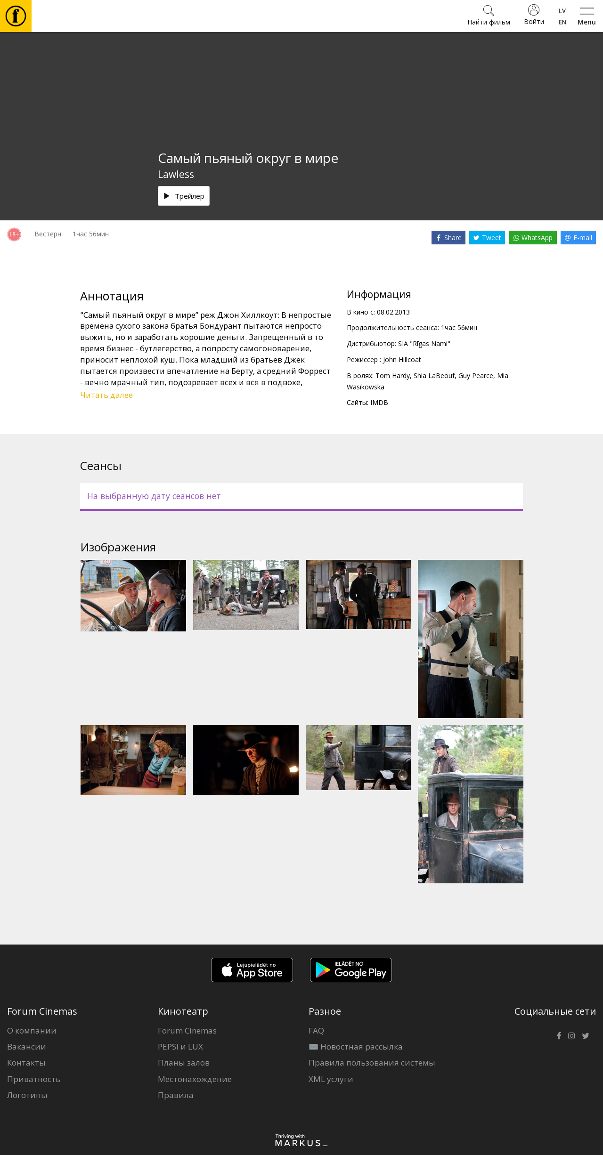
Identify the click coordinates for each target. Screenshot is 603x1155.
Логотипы (27, 1095)
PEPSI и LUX (180, 1046)
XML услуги (331, 1079)
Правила (176, 1095)
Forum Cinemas (187, 1030)
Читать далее (106, 394)
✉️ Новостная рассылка (356, 1046)
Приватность (33, 1079)
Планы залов (184, 1062)
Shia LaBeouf (434, 375)
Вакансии (26, 1046)
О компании (32, 1030)
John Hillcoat (402, 359)
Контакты (26, 1062)
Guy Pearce (475, 375)
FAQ (316, 1030)
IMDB (379, 402)
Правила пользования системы (372, 1062)
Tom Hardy (392, 375)
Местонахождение (195, 1079)
